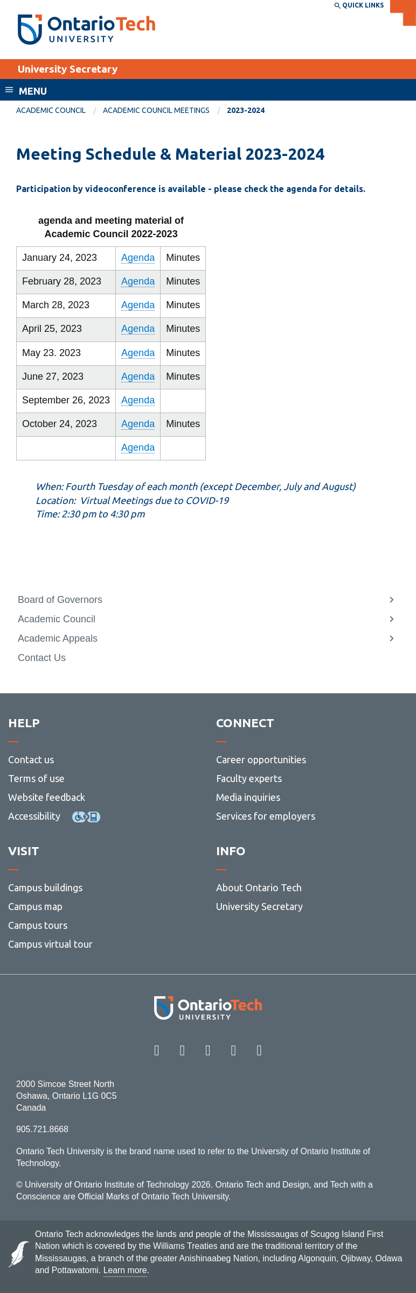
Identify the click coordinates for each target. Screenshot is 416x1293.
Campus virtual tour (50, 944)
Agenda (138, 257)
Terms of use (36, 778)
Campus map (35, 906)
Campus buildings (45, 887)
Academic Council (51, 110)
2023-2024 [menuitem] (246, 110)
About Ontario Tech (259, 887)
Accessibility (34, 816)
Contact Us (42, 657)
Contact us (31, 759)
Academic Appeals (58, 638)
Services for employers (265, 816)
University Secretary (67, 69)
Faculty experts (249, 778)
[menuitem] (59, 110)
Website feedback (46, 797)
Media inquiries (248, 797)
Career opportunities (261, 759)
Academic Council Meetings (156, 110)
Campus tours (37, 925)
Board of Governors (60, 599)
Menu (33, 91)
